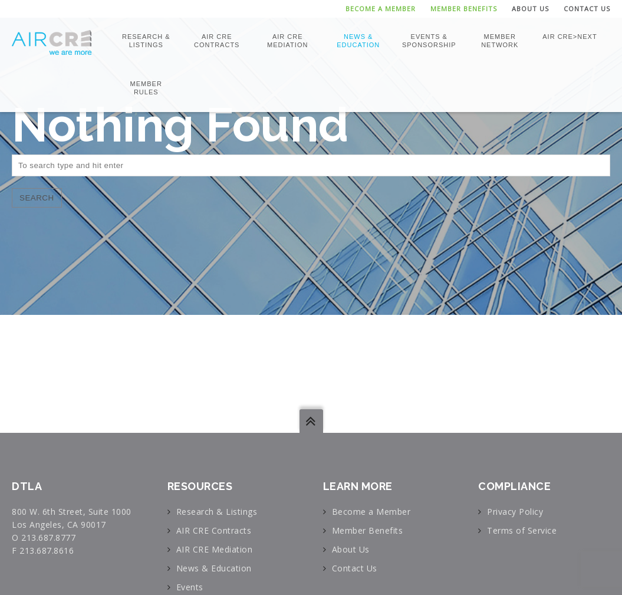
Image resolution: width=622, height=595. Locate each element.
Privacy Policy (515, 511)
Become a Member (380, 8)
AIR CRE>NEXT (569, 36)
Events (189, 587)
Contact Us (587, 8)
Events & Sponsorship (429, 40)
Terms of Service (522, 530)
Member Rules (146, 88)
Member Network (499, 40)
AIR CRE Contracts (216, 40)
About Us (530, 8)
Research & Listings (146, 40)
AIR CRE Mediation (287, 40)
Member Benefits (463, 8)
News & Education (358, 40)
